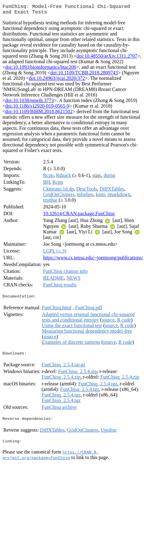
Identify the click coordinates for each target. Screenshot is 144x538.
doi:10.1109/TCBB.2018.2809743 (84, 75)
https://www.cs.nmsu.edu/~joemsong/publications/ (93, 260)
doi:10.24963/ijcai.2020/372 (57, 80)
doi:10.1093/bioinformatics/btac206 (40, 69)
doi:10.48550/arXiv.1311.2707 (107, 58)
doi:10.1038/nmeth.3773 (29, 102)
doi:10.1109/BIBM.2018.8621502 (39, 114)
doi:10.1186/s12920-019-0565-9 (37, 108)
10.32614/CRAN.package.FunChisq (79, 216)
